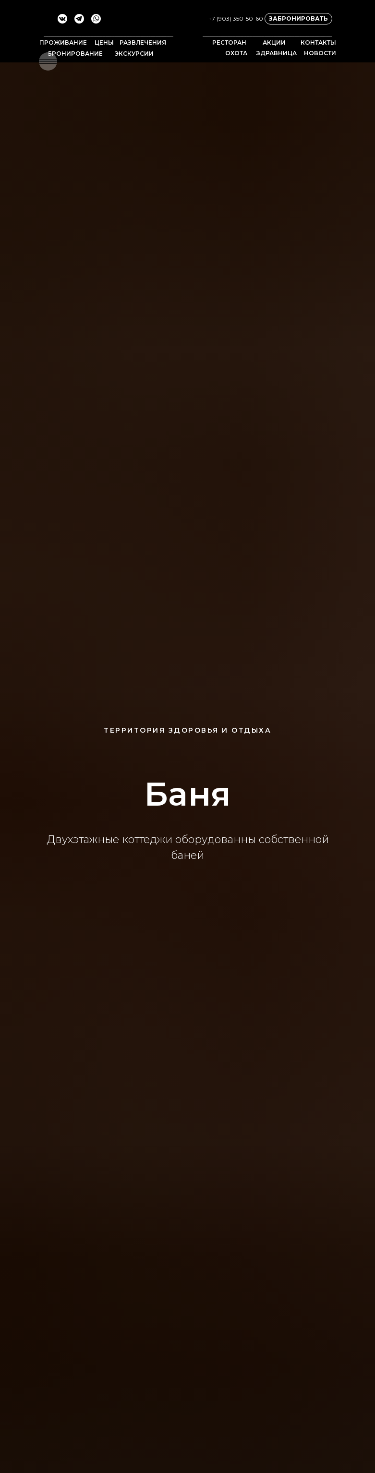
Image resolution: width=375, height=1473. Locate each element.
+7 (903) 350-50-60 (235, 18)
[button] (48, 61)
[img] (187, 34)
